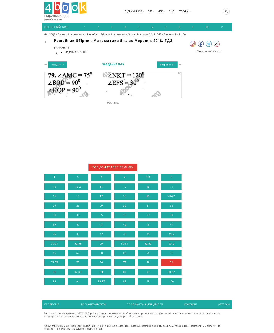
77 (124, 262)
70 (148, 253)
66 (54, 253)
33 (54, 215)
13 (148, 186)
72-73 (54, 262)
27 (54, 205)
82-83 (77, 272)
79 (171, 262)
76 (101, 262)
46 (77, 234)
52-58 (77, 243)
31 (148, 205)
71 (171, 253)
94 (77, 281)
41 (101, 224)
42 (124, 224)
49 (148, 234)
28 (77, 205)
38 (171, 215)
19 (148, 196)
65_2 (171, 243)
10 (54, 186)
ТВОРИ (184, 11)
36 (124, 215)
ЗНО (171, 11)
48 (124, 234)
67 (77, 253)
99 (148, 281)
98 (124, 281)
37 (148, 215)
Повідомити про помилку (113, 167)
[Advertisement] (113, 130)
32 (171, 205)
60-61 (124, 243)
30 (124, 205)
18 (124, 196)
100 (171, 281)
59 (101, 243)
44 (171, 224)
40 (77, 224)
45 (54, 234)
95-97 (101, 281)
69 (124, 253)
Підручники (133, 11)
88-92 (171, 272)
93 (54, 281)
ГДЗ (149, 11)
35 (101, 215)
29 (101, 205)
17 (101, 196)
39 (54, 224)
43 (148, 224)
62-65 (147, 243)
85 (124, 272)
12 (124, 186)
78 (148, 262)
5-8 (148, 177)
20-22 (171, 196)
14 (171, 186)
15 (54, 196)
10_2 (78, 186)
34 (77, 215)
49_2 (171, 234)
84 (101, 272)
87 (148, 272)
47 (101, 234)
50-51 (54, 243)
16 (77, 196)
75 (77, 262)
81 (54, 272)
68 (101, 253)
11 (101, 186)
